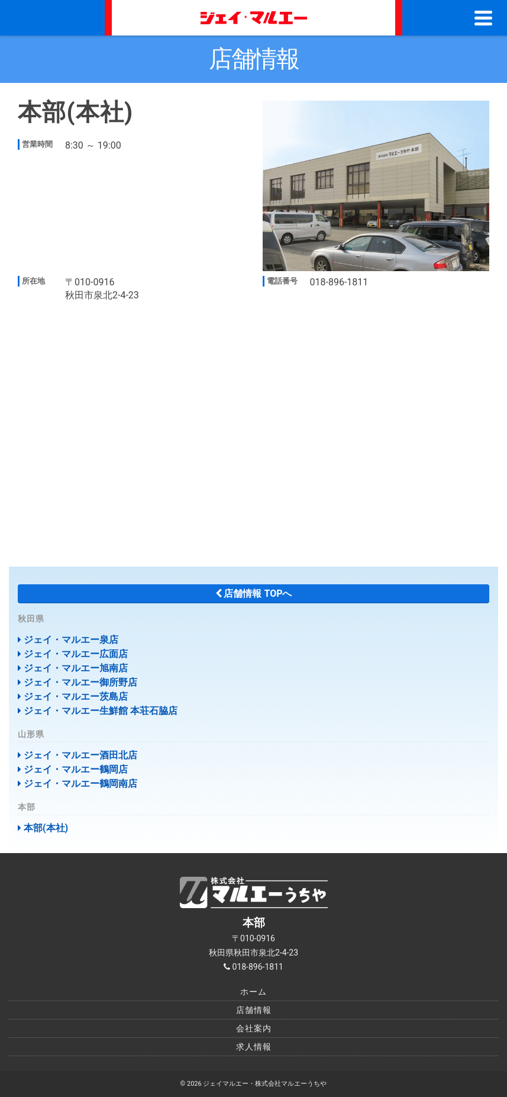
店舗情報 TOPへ (253, 593)
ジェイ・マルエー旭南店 (73, 668)
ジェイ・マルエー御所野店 (77, 682)
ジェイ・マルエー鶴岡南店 (77, 783)
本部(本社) (43, 828)
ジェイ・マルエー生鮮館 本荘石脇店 (97, 710)
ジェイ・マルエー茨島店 (73, 696)
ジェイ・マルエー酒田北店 (77, 755)
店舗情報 (254, 1010)
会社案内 (254, 1028)
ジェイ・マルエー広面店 (73, 654)
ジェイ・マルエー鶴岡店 (73, 769)
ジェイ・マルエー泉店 (68, 639)
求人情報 (254, 1046)
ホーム (253, 991)
